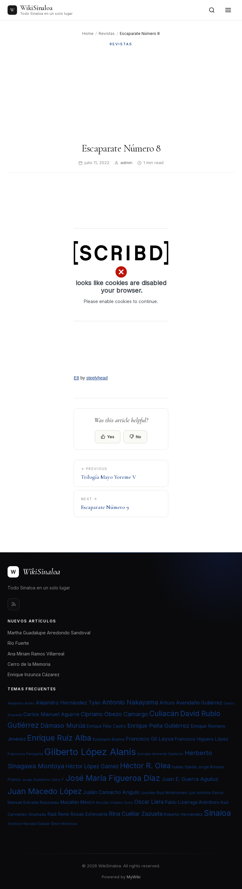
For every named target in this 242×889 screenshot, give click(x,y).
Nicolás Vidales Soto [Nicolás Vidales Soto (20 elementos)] (114, 802)
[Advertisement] (121, 95)
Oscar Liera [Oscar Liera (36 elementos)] (149, 801)
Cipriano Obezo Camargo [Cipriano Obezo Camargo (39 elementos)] (114, 713)
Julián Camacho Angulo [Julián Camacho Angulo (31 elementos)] (111, 792)
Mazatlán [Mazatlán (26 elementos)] (69, 802)
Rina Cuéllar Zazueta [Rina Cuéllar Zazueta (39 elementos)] (136, 813)
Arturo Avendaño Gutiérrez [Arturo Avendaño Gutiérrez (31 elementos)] (190, 703)
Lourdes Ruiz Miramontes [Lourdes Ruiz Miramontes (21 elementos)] (164, 793)
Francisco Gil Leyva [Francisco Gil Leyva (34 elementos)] (149, 739)
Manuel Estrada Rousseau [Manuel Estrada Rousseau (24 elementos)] (33, 802)
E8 (76, 377)
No (135, 436)
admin (126, 162)
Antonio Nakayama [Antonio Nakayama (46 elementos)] (130, 702)
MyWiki (134, 876)
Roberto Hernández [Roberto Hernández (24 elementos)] (183, 814)
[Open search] (211, 10)
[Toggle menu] (228, 10)
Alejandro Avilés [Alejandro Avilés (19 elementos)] (21, 703)
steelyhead (97, 377)
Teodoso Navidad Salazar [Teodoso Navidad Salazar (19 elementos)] (29, 824)
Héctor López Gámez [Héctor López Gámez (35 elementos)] (92, 766)
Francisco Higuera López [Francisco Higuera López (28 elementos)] (201, 739)
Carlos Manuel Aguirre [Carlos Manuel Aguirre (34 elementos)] (51, 714)
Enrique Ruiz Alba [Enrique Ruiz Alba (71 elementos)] (59, 738)
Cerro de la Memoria (29, 664)
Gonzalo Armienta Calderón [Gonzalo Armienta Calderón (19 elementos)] (160, 754)
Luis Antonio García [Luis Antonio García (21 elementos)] (205, 793)
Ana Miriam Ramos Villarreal (36, 653)
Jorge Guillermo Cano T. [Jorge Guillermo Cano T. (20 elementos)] (43, 779)
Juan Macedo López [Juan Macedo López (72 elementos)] (45, 791)
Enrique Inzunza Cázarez (34, 674)
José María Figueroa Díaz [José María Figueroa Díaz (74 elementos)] (113, 778)
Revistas (107, 33)
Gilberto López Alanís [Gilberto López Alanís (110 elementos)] (90, 751)
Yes (107, 436)
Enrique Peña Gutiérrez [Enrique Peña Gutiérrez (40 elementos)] (158, 725)
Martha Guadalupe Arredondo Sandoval (49, 632)
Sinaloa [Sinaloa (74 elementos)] (217, 813)
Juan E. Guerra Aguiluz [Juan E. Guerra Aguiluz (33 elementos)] (190, 779)
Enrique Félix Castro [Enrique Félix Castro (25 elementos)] (106, 726)
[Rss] (14, 604)
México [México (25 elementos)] (87, 802)
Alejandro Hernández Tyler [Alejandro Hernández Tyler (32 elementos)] (68, 702)
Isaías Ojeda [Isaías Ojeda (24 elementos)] (184, 766)
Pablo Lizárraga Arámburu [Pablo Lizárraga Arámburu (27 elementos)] (192, 802)
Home (88, 33)
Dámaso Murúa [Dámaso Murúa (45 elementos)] (62, 725)
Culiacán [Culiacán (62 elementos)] (164, 713)
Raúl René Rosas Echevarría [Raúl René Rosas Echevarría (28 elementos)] (77, 814)
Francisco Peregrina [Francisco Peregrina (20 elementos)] (25, 754)
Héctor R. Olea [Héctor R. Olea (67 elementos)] (145, 765)
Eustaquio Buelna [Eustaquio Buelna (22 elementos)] (108, 739)
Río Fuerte (18, 643)
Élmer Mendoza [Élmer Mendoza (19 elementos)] (64, 824)
